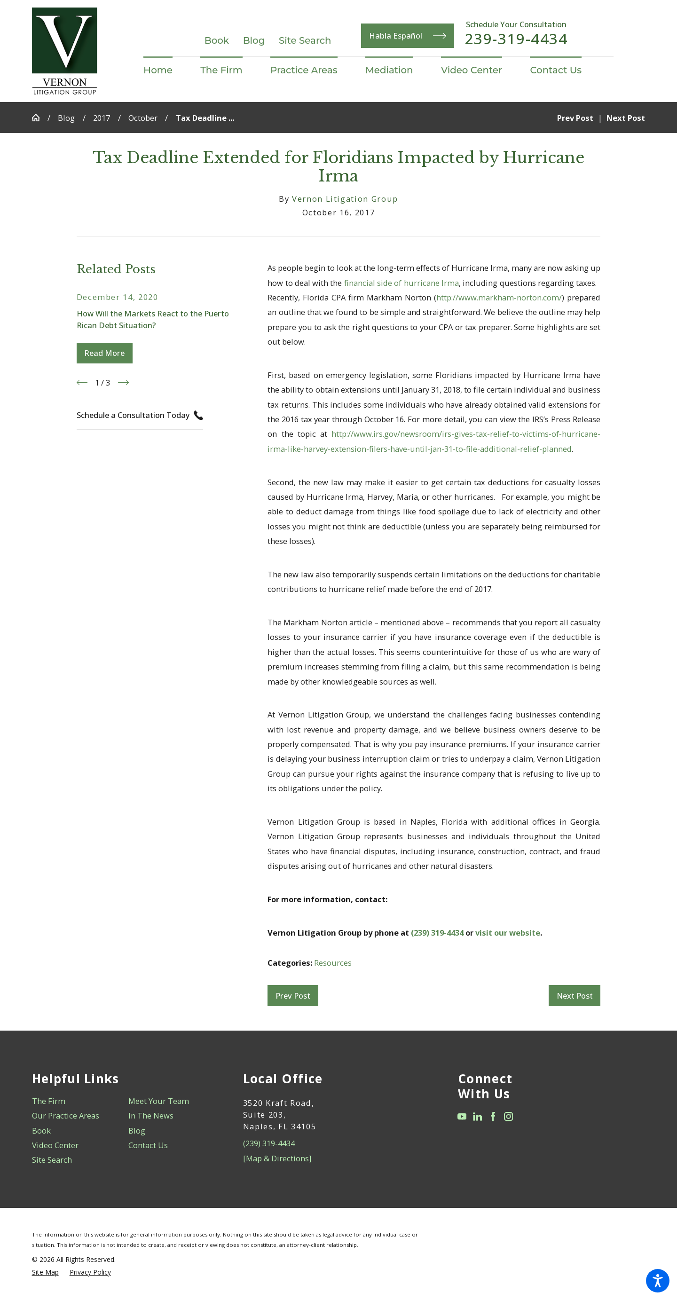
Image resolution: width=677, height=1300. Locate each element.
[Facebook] (492, 1116)
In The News (150, 1115)
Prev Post (293, 995)
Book (217, 40)
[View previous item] (82, 382)
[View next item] (123, 382)
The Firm (48, 1100)
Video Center (55, 1145)
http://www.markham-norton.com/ (499, 297)
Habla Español (407, 35)
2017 (101, 117)
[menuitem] (164, 70)
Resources (333, 962)
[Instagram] (508, 1116)
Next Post (575, 995)
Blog (254, 40)
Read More (104, 352)
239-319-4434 (516, 39)
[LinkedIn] (477, 1116)
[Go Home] (39, 117)
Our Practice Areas (65, 1115)
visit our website (507, 932)
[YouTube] (461, 1116)
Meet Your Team (158, 1100)
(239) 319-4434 (437, 932)
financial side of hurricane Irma (401, 282)
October (142, 117)
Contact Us (148, 1145)
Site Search (305, 40)
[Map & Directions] (277, 1158)
